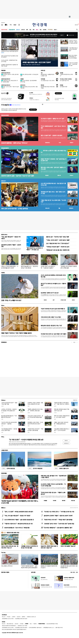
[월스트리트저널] (11, 25)
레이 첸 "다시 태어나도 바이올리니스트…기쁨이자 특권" (53, 284)
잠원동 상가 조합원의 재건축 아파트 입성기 (49, 567)
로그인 (76, 25)
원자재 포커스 (22, 85)
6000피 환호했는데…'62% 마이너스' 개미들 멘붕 (16, 528)
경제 (27, 29)
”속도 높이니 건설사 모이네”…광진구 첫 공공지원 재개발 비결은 (35, 416)
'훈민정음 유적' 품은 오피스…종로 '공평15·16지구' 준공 (53, 192)
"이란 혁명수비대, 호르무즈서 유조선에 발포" (73, 49)
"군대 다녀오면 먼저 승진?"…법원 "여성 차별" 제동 (9, 403)
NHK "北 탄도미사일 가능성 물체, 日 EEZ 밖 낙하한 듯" (9, 56)
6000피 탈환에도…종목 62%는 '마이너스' (14, 143)
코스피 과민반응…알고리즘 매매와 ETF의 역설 (28, 81)
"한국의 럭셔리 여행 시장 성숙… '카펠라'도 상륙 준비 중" (53, 493)
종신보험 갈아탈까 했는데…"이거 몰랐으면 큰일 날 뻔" (9, 416)
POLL (2, 437)
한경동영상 (3, 342)
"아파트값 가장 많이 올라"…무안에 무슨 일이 (57, 247)
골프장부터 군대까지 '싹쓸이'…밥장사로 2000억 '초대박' (58, 516)
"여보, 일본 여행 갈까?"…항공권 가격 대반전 (10, 237)
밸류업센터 (71, 208)
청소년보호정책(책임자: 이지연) (52, 623)
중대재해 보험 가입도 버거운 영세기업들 (47, 87)
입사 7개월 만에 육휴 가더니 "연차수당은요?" (57, 243)
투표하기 (66, 440)
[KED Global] (15, 25)
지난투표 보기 (66, 443)
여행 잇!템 (73, 500)
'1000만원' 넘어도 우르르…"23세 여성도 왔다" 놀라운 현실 (59, 524)
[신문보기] (2, 25)
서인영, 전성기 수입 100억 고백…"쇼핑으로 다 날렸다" (48, 267)
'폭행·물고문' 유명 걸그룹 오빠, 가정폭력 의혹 (57, 250)
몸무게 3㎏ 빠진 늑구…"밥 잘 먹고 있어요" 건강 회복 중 (29, 267)
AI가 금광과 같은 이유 (64, 80)
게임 (40, 29)
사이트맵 (21, 623)
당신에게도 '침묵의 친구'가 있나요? (50, 293)
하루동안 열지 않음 (71, 35)
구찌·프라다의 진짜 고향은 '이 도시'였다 (51, 317)
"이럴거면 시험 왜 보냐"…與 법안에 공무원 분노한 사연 (18, 524)
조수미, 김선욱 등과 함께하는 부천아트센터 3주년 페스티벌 (53, 276)
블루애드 (23, 616)
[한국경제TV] (6, 25)
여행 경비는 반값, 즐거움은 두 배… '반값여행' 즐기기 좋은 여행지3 (53, 476)
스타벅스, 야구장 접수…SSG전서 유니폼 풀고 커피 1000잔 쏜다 (9, 410)
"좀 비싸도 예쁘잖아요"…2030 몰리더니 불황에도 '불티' (58, 528)
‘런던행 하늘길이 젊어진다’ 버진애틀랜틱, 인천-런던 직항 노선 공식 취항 (19, 502)
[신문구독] (19, 25)
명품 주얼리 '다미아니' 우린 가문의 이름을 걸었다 (16, 333)
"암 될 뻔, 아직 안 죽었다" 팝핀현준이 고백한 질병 (69, 267)
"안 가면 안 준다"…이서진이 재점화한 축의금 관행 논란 (26, 439)
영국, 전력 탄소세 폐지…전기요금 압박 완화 (29, 75)
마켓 (71, 142)
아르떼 (2, 272)
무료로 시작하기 (33, 109)
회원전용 (3, 70)
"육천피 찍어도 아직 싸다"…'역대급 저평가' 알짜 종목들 (35, 429)
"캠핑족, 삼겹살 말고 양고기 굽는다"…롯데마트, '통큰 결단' (35, 410)
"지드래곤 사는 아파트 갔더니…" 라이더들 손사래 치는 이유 (59, 512)
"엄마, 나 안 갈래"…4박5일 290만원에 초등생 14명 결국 (18, 512)
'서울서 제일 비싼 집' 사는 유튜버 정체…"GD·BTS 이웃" (53, 201)
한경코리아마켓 (4, 29)
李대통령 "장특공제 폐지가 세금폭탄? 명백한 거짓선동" (9, 65)
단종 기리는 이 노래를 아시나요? (11, 300)
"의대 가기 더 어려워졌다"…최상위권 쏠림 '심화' (73, 64)
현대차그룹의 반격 (61, 468)
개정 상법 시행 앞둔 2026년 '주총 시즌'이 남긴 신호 (61, 410)
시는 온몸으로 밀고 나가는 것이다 (47, 80)
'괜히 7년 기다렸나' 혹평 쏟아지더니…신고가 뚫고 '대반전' (62, 416)
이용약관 (35, 623)
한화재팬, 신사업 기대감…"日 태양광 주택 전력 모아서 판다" (35, 423)
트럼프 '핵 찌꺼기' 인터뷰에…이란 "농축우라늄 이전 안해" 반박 (53, 160)
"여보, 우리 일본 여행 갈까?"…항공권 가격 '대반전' (17, 516)
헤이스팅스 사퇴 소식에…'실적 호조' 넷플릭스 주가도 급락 (53, 168)
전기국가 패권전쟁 (35, 468)
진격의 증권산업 (8, 468)
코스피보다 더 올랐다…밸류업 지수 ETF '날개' (52, 118)
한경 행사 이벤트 (5, 572)
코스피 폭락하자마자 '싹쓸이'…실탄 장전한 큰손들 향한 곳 (19, 520)
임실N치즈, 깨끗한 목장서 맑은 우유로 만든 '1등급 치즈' (49, 547)
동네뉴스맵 (47, 208)
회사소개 (3, 616)
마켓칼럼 (22, 79)
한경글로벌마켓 (12, 29)
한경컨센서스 (47, 142)
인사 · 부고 (73, 572)
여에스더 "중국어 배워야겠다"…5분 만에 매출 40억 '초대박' (9, 267)
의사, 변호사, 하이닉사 (6, 566)
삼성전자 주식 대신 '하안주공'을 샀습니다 (9, 52)
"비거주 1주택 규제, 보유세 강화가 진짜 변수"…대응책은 (9, 423)
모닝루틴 (44, 29)
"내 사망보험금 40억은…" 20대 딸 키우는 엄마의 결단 (9, 429)
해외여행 (63, 500)
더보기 (55, 29)
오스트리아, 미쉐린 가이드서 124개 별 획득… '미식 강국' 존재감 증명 (53, 485)
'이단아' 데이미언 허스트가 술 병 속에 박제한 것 (53, 309)
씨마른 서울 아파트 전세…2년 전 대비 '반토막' (37, 62)
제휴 (8, 623)
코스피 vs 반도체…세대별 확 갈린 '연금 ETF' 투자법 (9, 60)
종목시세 (59, 175)
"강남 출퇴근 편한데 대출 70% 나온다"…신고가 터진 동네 (61, 429)
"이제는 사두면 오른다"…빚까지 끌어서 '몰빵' (58, 240)
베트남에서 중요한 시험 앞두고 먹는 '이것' (51, 325)
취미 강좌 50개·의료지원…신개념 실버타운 (14, 209)
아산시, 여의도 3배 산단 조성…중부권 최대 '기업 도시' (9, 547)
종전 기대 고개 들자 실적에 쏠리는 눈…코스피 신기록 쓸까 (73, 57)
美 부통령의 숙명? (63, 86)
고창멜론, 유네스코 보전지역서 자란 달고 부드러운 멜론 (29, 547)
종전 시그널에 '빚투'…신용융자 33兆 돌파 (51, 135)
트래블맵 (45, 500)
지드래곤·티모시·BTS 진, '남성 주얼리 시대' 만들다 (53, 334)
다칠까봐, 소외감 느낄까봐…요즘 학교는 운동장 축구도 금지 (35, 403)
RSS (30, 623)
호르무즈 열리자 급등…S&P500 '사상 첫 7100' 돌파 (17, 176)
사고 (77, 572)
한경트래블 (3, 473)
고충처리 (13, 616)
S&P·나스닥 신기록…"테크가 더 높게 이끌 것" (10, 87)
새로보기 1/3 (75, 400)
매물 (59, 208)
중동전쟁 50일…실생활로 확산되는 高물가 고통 (47, 75)
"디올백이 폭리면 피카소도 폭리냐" (66, 75)
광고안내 (18, 616)
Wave (37, 29)
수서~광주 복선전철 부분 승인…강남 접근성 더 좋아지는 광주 (53, 184)
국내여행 (54, 500)
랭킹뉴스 (3, 508)
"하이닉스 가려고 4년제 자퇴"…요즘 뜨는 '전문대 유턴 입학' (73, 42)
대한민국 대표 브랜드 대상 (13, 532)
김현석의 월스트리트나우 (5, 72)
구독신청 (8, 616)
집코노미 (18, 29)
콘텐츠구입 (11, 623)
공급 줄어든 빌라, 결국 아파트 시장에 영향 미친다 (69, 567)
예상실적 (46, 175)
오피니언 (23, 29)
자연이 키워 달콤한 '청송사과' (68, 546)
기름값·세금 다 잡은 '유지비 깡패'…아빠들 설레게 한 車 (61, 423)
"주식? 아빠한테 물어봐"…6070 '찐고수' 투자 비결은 (53, 127)
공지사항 (33, 572)
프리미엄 (50, 29)
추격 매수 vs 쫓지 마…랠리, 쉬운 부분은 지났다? (10, 75)
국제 (33, 29)
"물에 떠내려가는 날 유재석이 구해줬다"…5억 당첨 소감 (35, 249)
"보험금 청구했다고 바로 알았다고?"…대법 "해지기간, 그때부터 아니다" (61, 404)
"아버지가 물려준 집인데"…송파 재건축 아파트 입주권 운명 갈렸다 (29, 567)
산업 (30, 29)
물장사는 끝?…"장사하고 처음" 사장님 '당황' (57, 237)
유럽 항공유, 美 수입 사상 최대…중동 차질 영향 (29, 87)
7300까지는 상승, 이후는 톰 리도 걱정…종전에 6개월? (9, 81)
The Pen (3, 552)
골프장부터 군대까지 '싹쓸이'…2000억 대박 (11, 245)
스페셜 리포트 (4, 450)
